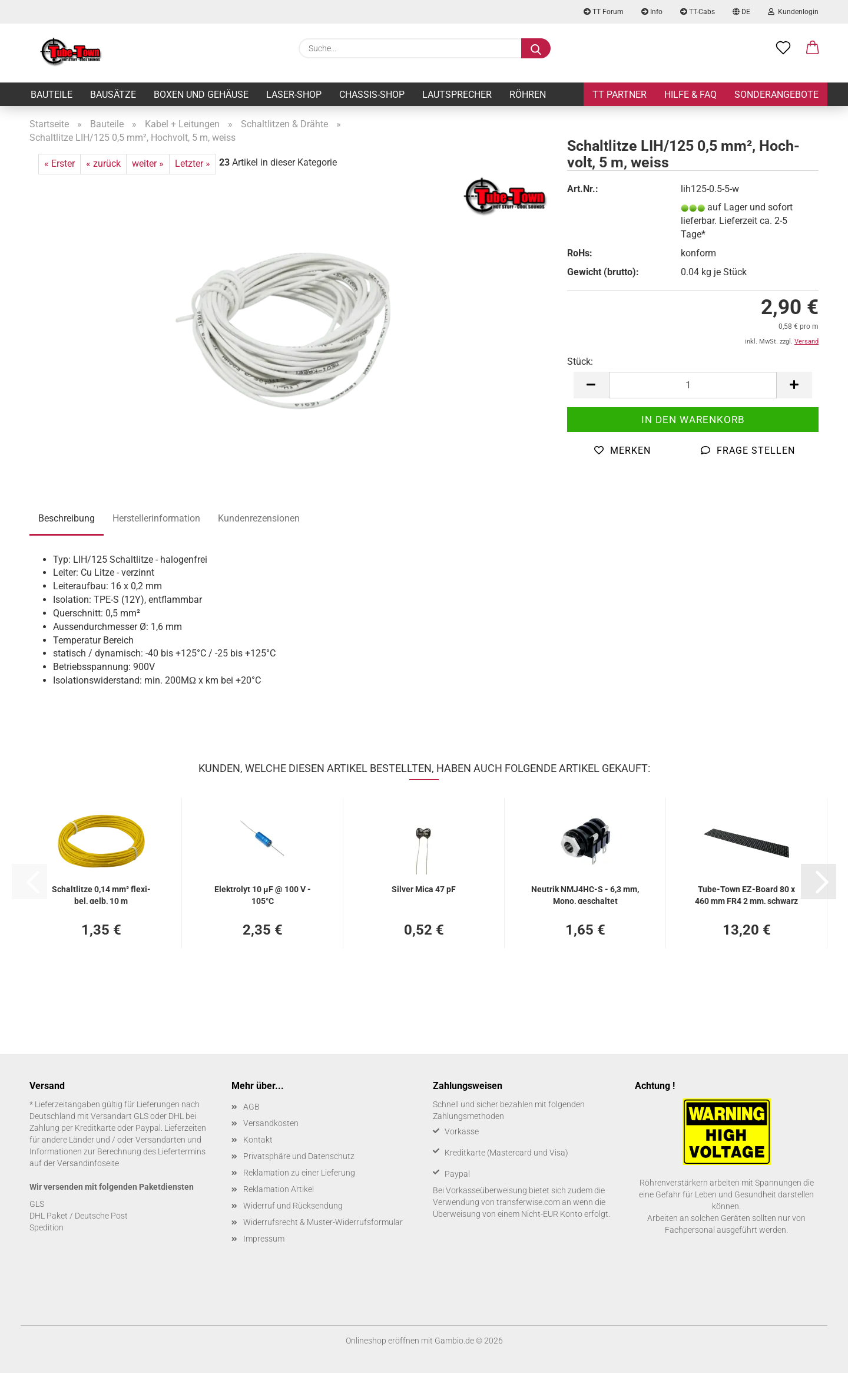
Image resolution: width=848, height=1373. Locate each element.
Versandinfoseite (88, 1163)
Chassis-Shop (372, 94)
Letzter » (192, 163)
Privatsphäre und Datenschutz (299, 1156)
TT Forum (604, 12)
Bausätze (113, 94)
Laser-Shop (294, 94)
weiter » (148, 163)
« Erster (59, 163)
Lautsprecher (457, 94)
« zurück (103, 163)
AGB (251, 1106)
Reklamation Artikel (278, 1189)
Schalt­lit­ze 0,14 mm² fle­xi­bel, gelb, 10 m (101, 894)
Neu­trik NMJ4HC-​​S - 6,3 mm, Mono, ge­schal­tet (585, 894)
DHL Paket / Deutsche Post (78, 1215)
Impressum (263, 1238)
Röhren (527, 94)
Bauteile (51, 94)
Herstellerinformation (156, 518)
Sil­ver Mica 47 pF (424, 889)
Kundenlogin (793, 12)
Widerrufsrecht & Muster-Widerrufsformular (323, 1222)
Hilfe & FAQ (690, 94)
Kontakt (258, 1139)
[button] (812, 48)
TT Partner (619, 94)
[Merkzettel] (783, 48)
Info (651, 12)
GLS (36, 1204)
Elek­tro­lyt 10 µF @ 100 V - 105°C (262, 894)
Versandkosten (271, 1123)
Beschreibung (66, 518)
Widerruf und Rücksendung (293, 1205)
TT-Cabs (697, 12)
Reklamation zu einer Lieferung (299, 1172)
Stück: (580, 361)
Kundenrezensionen (259, 518)
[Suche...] (536, 48)
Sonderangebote (776, 94)
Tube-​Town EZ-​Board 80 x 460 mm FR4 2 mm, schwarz (746, 894)
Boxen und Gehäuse (201, 94)
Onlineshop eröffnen (382, 1340)
